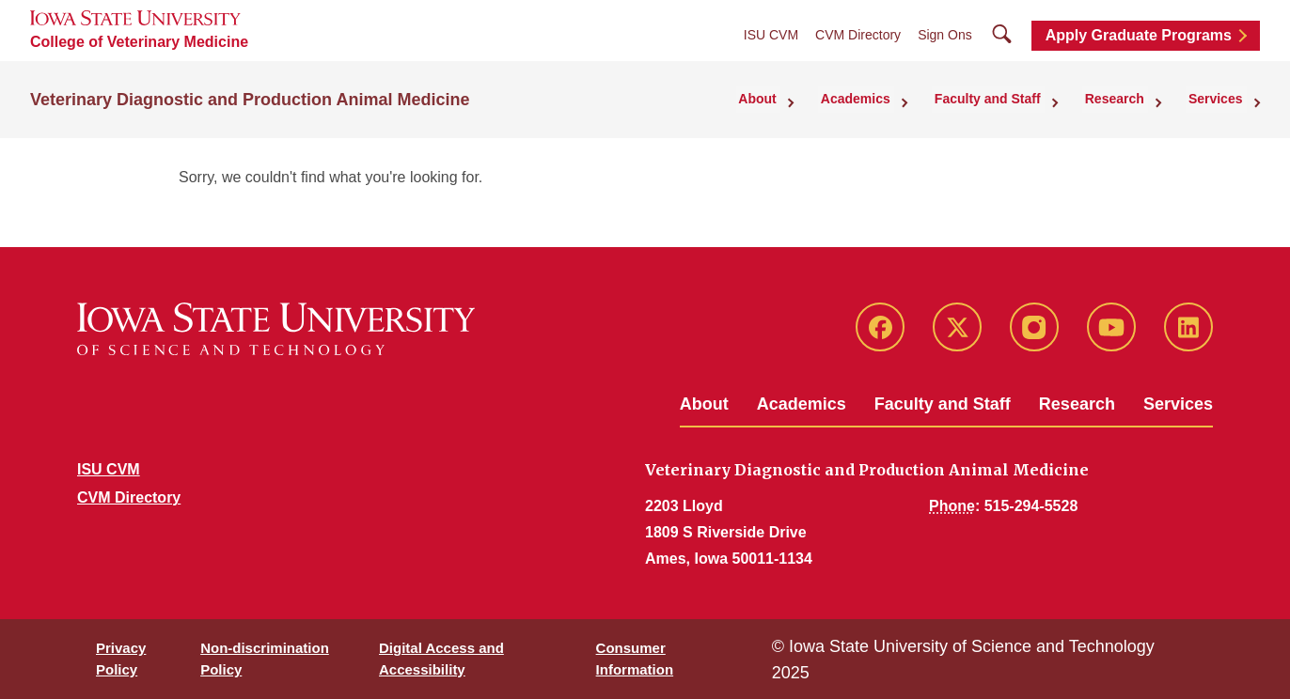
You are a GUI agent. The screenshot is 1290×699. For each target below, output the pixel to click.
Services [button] (1219, 97)
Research (1077, 404)
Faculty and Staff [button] (1005, 97)
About (704, 404)
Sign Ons (945, 34)
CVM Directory (858, 34)
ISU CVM (771, 34)
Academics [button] (880, 97)
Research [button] (1125, 97)
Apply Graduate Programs (1139, 35)
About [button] (788, 97)
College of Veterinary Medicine (139, 42)
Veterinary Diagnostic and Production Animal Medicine (249, 97)
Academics (801, 404)
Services (1178, 404)
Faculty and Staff (942, 404)
